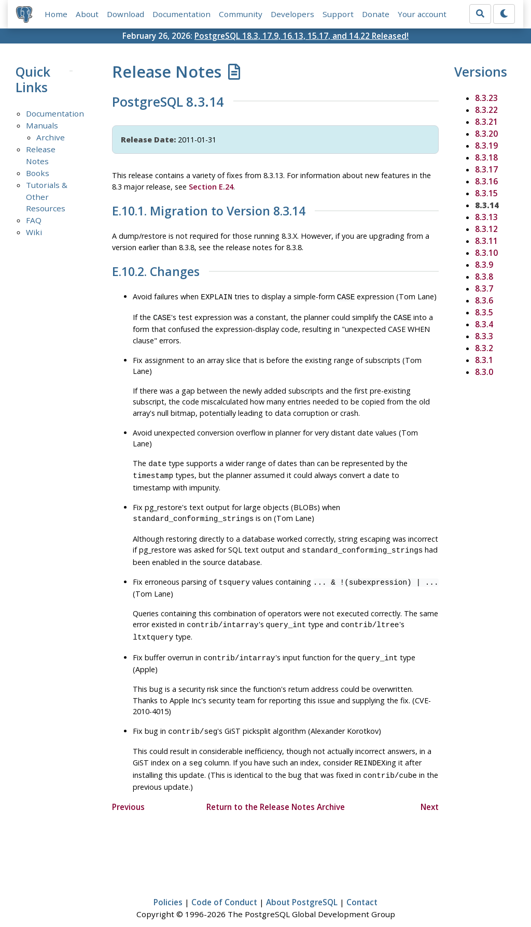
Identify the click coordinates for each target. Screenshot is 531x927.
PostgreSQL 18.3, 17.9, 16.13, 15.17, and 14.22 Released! (301, 36)
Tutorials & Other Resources (46, 197)
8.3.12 (486, 229)
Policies (168, 888)
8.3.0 (484, 372)
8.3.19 (486, 145)
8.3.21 (486, 122)
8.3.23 (486, 98)
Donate (375, 14)
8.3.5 (484, 312)
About (87, 14)
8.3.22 (486, 110)
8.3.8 (484, 276)
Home (56, 14)
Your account (422, 14)
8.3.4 (484, 324)
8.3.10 (486, 253)
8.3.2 (484, 348)
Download (125, 14)
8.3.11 (486, 241)
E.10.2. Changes (156, 272)
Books (37, 173)
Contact (362, 888)
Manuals (42, 125)
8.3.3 (484, 336)
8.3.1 (484, 360)
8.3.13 (486, 217)
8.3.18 (486, 157)
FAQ (33, 220)
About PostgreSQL (302, 888)
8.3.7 (484, 288)
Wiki (34, 232)
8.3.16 (486, 181)
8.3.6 (484, 300)
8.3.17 (486, 169)
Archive (50, 137)
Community (240, 14)
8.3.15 (486, 193)
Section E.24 (211, 187)
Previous (128, 793)
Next (430, 793)
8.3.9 (484, 264)
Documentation (181, 14)
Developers (292, 14)
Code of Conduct (224, 888)
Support (338, 14)
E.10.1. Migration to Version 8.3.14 (208, 211)
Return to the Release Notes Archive (275, 793)
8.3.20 (486, 133)
